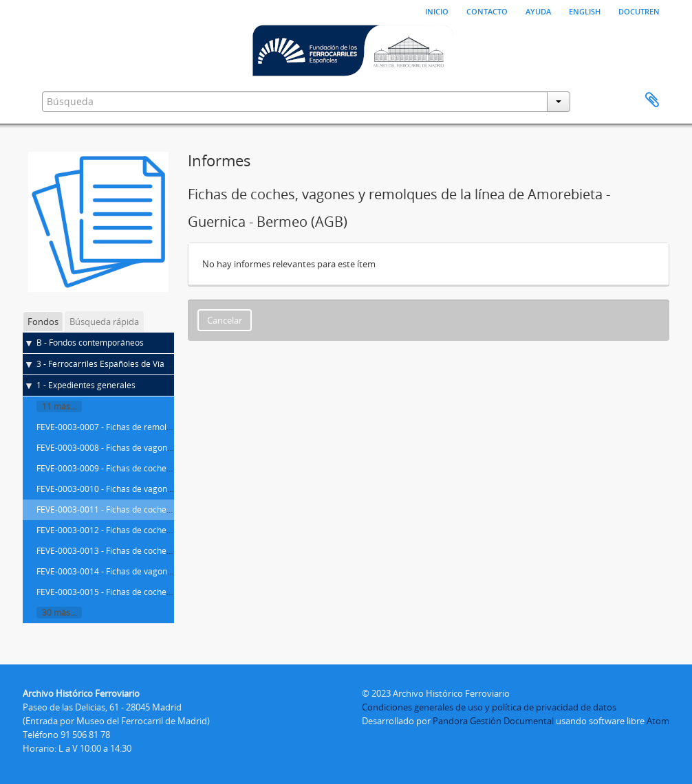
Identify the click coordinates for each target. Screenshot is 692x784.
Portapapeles (652, 100)
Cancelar (224, 320)
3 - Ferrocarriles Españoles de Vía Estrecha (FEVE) (131, 364)
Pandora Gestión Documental (493, 721)
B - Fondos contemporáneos (90, 342)
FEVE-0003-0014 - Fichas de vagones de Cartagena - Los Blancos (159, 571)
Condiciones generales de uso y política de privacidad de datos (489, 707)
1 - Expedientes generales (86, 385)
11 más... (59, 406)
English (585, 10)
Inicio (436, 10)
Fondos (43, 321)
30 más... (59, 612)
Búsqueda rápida (104, 321)
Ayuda (538, 10)
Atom (658, 721)
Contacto (487, 10)
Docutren (639, 10)
